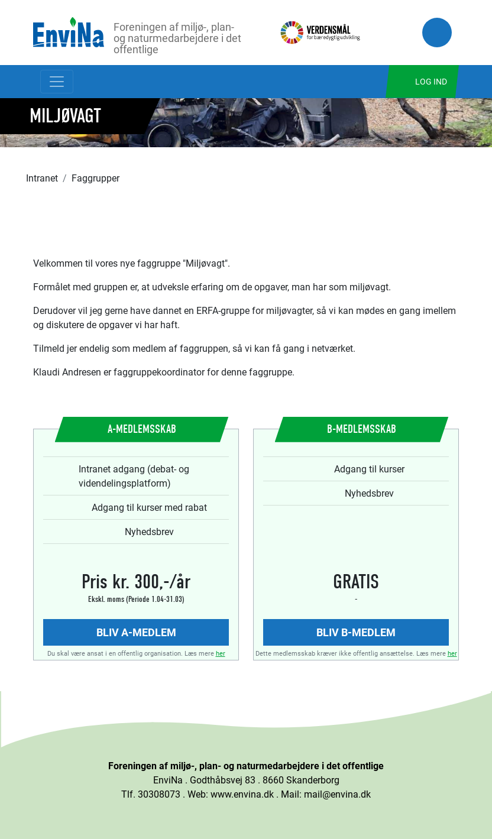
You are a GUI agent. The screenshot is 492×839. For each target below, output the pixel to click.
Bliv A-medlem (136, 632)
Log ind (431, 81)
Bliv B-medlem (356, 632)
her (220, 653)
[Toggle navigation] (56, 81)
